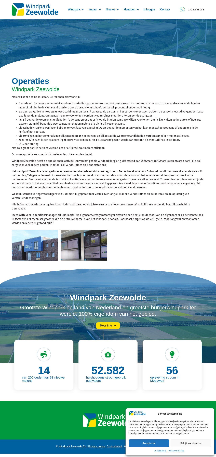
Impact (95, 9)
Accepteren (149, 443)
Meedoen (131, 9)
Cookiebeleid (160, 451)
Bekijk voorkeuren (190, 443)
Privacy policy (96, 446)
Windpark (76, 9)
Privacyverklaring (176, 451)
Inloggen (149, 9)
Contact (165, 9)
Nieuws (112, 9)
